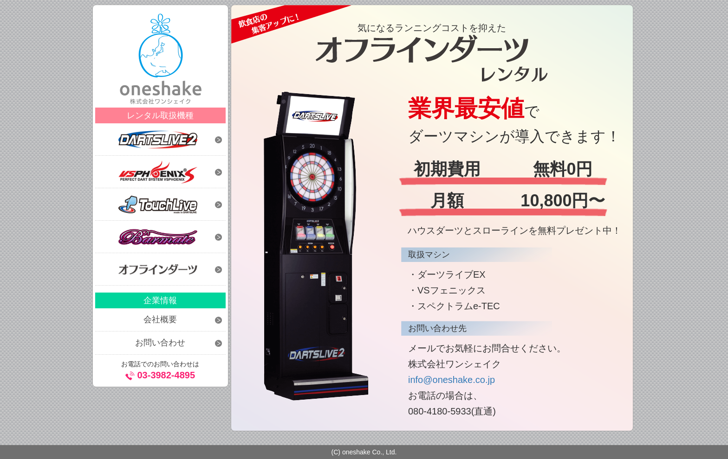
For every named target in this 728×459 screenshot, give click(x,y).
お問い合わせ (160, 342)
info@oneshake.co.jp (451, 380)
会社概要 (160, 319)
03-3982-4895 (166, 375)
